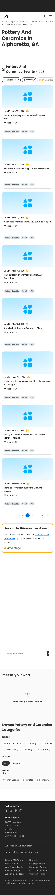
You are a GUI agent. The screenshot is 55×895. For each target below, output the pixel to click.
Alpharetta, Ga (18, 21)
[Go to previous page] (7, 515)
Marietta (27, 780)
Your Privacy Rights (14, 867)
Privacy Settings (12, 870)
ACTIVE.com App (13, 822)
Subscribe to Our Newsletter (18, 845)
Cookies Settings (37, 874)
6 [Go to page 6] (32, 515)
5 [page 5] (27, 515)
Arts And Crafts (35, 21)
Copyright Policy (37, 863)
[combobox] (11, 79)
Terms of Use (11, 863)
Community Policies (38, 870)
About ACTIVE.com (14, 860)
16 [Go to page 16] (42, 515)
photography (44, 749)
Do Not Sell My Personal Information (22, 852)
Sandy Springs (11, 780)
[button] (29, 79)
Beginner (17, 763)
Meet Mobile (11, 832)
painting (28, 749)
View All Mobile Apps (14, 835)
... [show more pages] (18, 515)
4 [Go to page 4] (22, 515)
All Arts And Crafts (12, 743)
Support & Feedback (14, 874)
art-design (32, 743)
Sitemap (33, 860)
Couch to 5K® (11, 825)
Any (6, 763)
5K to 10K (9, 829)
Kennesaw (43, 780)
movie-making (11, 749)
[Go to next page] (48, 515)
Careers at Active (37, 867)
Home (4, 21)
